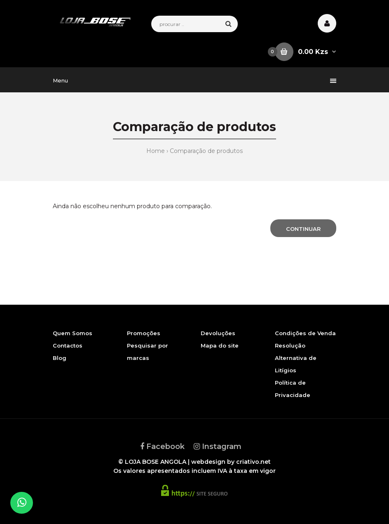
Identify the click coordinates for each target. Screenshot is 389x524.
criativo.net (253, 461)
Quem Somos (72, 333)
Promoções (143, 333)
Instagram (217, 446)
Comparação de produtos (206, 151)
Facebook (162, 446)
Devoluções (218, 333)
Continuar (303, 229)
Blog (59, 358)
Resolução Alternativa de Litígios (295, 358)
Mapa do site (220, 345)
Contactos (67, 345)
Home (155, 151)
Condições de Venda (305, 333)
